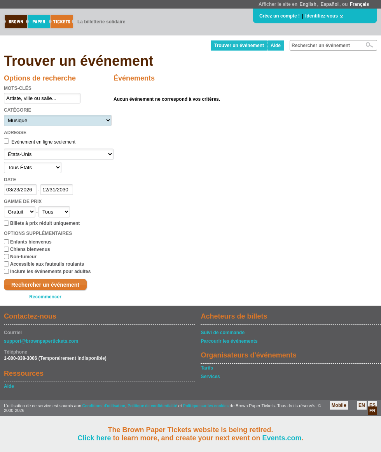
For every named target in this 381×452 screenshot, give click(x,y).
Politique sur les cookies (206, 406)
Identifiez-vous (321, 16)
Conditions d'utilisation (103, 406)
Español (329, 4)
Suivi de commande (223, 332)
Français (359, 4)
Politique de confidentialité (152, 406)
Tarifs (207, 368)
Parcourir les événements (229, 341)
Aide (276, 45)
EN (361, 405)
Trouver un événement (239, 45)
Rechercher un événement (45, 285)
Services (210, 376)
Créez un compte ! (279, 16)
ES (372, 405)
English (307, 4)
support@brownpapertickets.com (41, 341)
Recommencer (45, 297)
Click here (94, 438)
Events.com (282, 438)
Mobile (339, 405)
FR (372, 410)
